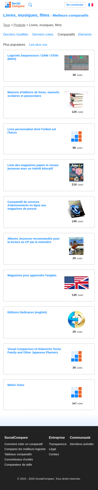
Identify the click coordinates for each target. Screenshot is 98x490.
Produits (20, 25)
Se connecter (74, 4)
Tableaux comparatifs (18, 454)
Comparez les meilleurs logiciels (25, 449)
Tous (6, 25)
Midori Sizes (15, 385)
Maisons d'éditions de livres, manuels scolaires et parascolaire (33, 94)
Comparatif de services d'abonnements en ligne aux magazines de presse (26, 205)
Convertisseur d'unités (18, 459)
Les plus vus (38, 44)
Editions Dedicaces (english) (27, 312)
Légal (52, 449)
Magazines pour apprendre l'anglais (31, 275)
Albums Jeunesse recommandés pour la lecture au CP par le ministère (33, 240)
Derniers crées (42, 34)
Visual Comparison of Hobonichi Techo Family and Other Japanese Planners (34, 350)
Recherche (30, 5)
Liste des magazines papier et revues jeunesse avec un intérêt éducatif (32, 167)
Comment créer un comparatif (23, 444)
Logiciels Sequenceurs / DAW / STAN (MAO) (32, 57)
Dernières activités (82, 444)
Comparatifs (66, 34)
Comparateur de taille (18, 464)
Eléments (85, 34)
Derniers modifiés (15, 34)
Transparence (57, 444)
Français (90, 4)
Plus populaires (14, 44)
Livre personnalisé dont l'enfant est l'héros (31, 131)
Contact (54, 454)
